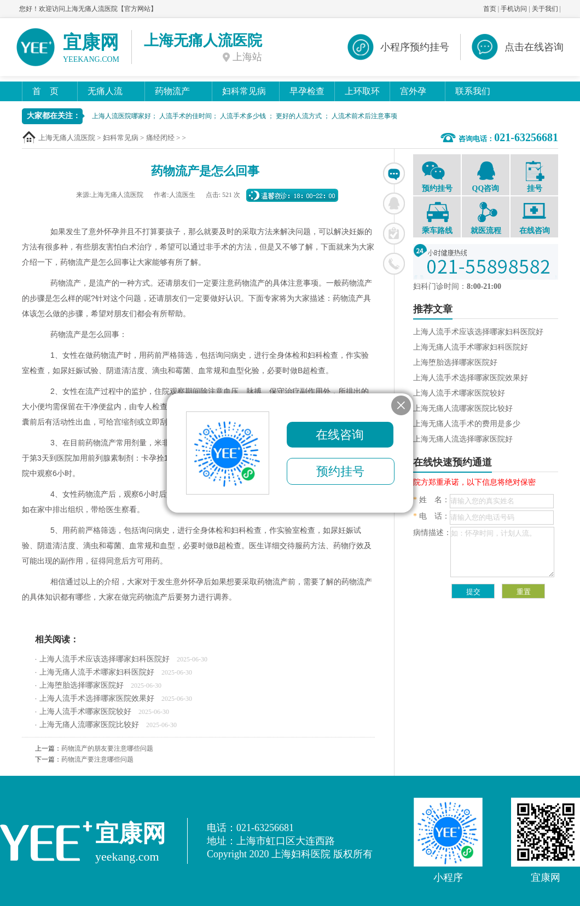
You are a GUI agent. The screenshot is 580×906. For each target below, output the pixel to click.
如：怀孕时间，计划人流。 (502, 552)
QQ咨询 (485, 176)
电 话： (431, 516)
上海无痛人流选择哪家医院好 (463, 439)
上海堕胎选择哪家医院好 (81, 685)
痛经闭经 (160, 137)
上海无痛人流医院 (66, 137)
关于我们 (545, 9)
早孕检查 (306, 91)
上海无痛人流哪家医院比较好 (89, 725)
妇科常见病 (244, 91)
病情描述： (432, 532)
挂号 (534, 177)
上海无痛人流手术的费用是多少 (466, 424)
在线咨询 (394, 173)
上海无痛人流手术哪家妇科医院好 (96, 672)
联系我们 (472, 91)
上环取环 (362, 91)
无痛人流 (105, 91)
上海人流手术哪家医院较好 (85, 711)
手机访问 (514, 9)
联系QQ (394, 203)
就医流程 (485, 218)
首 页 (45, 91)
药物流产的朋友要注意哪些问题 (107, 748)
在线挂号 (394, 234)
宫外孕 (413, 91)
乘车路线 (437, 218)
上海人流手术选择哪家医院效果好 (96, 698)
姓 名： (431, 500)
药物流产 (172, 91)
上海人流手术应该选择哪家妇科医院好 (104, 659)
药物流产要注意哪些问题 (97, 759)
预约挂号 (437, 176)
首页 (489, 9)
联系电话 (394, 264)
